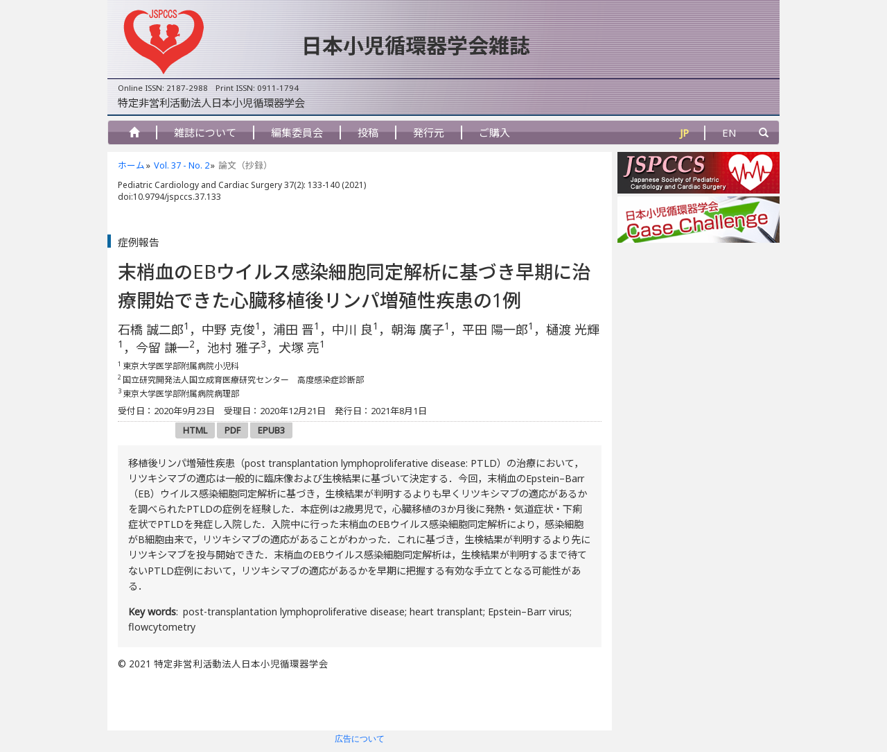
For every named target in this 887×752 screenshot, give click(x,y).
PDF (232, 430)
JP (684, 132)
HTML (195, 430)
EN (729, 132)
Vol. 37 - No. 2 (181, 165)
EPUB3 (271, 430)
